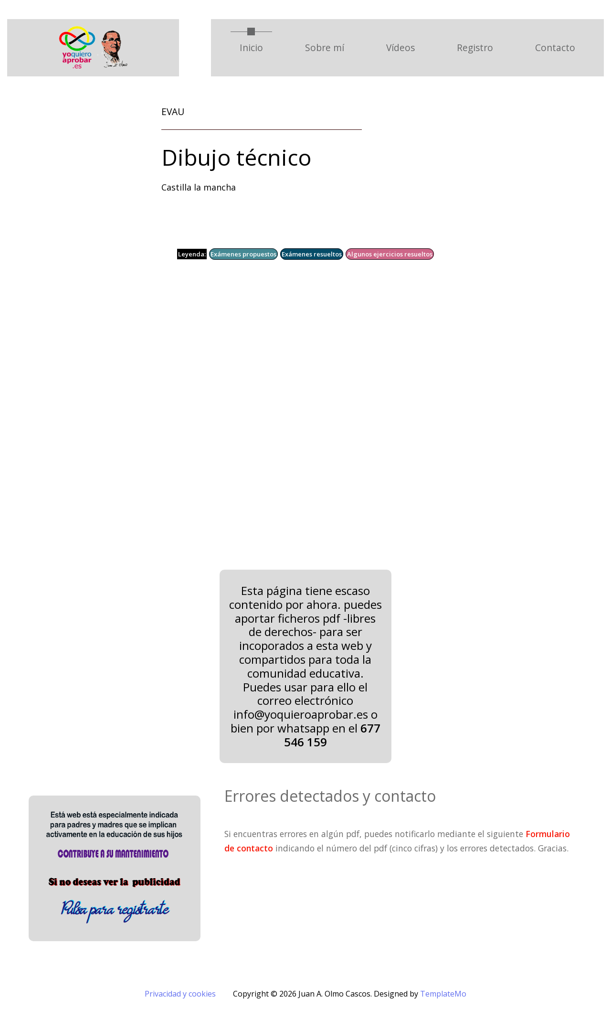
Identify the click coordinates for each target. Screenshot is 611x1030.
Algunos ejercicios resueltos (389, 254)
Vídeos (400, 47)
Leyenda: (192, 254)
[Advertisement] (293, 421)
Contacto (555, 47)
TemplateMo (443, 993)
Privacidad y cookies (180, 993)
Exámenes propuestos (243, 254)
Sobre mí (324, 47)
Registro (475, 47)
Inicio (256, 47)
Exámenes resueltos (312, 254)
